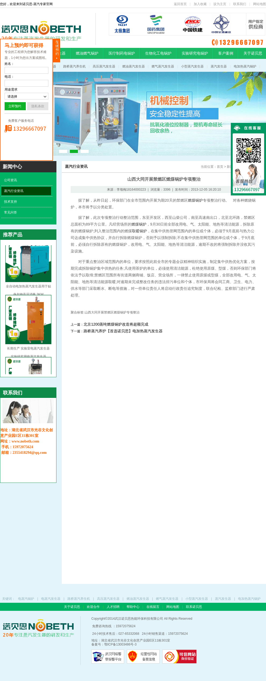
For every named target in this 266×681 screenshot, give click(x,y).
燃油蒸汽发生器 (133, 66)
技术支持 (10, 202)
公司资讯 (10, 180)
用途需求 (11, 89)
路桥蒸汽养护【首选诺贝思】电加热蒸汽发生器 (123, 331)
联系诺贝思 (194, 607)
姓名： (9, 64)
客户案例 (225, 53)
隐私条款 (37, 106)
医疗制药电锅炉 (122, 53)
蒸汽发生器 (219, 66)
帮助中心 (133, 607)
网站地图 (259, 4)
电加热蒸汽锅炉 (245, 66)
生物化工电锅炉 (158, 53)
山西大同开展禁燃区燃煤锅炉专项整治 (112, 312)
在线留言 (153, 607)
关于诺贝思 (72, 607)
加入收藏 (200, 4)
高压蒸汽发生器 (104, 66)
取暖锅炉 (139, 231)
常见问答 (10, 212)
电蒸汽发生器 (50, 599)
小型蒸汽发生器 (192, 66)
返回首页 (180, 4)
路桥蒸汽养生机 (74, 66)
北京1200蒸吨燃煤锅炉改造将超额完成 (116, 324)
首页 (220, 167)
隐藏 (56, 50)
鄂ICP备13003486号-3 (120, 644)
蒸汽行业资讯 (13, 191)
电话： (9, 77)
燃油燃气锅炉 (87, 53)
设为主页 (219, 4)
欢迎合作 (93, 607)
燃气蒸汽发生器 (163, 66)
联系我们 (239, 4)
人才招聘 (113, 607)
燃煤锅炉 (195, 200)
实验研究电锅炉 (195, 53)
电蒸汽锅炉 (26, 599)
